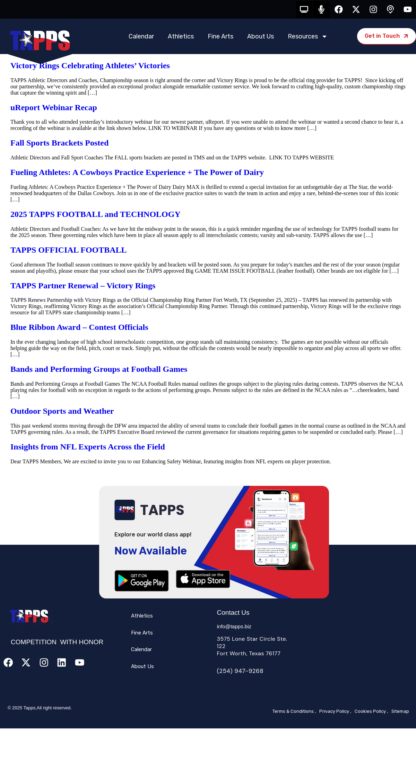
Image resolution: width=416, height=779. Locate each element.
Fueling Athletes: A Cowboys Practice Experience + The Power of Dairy (137, 172)
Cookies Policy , (371, 712)
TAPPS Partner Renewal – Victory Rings (82, 286)
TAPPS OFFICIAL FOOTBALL (68, 250)
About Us (260, 37)
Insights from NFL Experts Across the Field (87, 447)
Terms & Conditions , (294, 712)
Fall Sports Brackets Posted (59, 143)
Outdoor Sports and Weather (62, 411)
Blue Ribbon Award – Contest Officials (79, 328)
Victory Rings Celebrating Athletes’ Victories (90, 66)
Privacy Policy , (335, 712)
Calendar (141, 37)
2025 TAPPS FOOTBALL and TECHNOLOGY (95, 214)
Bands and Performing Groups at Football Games (98, 369)
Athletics (181, 37)
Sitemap (400, 712)
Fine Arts (220, 37)
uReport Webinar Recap (53, 108)
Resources (308, 37)
